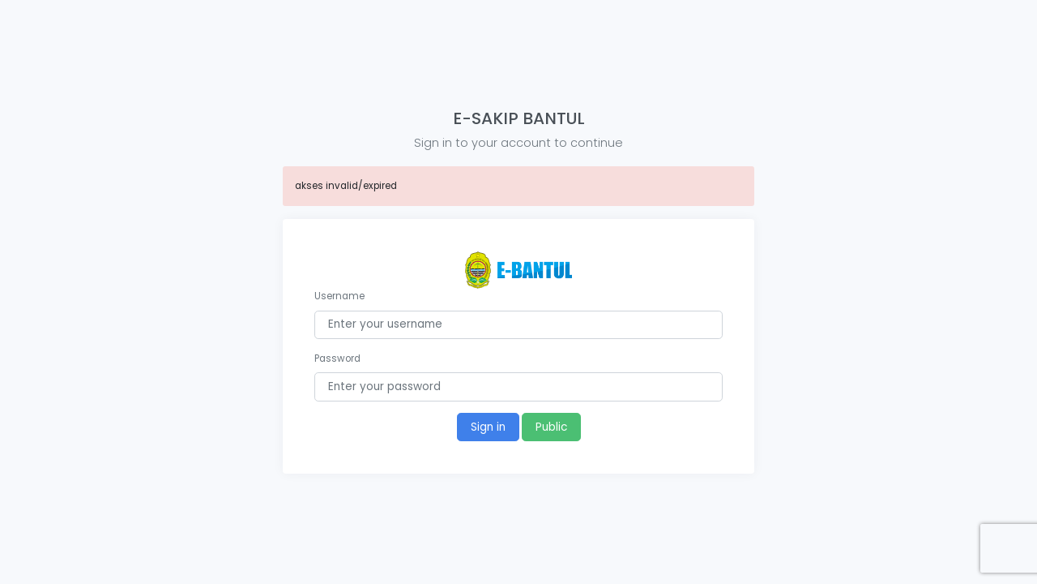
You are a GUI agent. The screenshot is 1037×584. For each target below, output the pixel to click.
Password (337, 358)
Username (339, 296)
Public (551, 427)
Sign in (488, 427)
